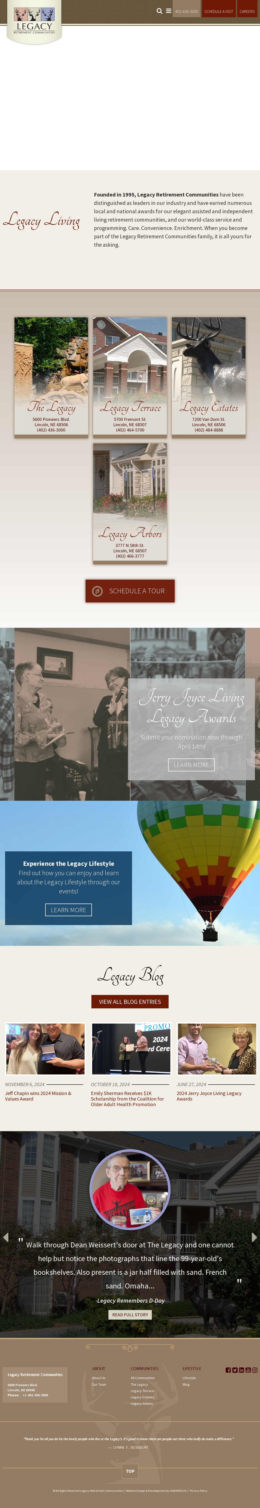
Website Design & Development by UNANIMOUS (156, 1491)
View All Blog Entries (130, 1002)
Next (254, 1234)
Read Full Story (130, 1315)
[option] (130, 1234)
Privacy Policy (198, 1491)
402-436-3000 (186, 11)
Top (130, 1471)
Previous (5, 1234)
